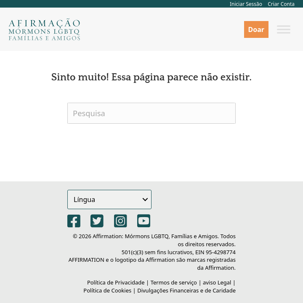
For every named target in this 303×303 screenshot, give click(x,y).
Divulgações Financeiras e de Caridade (186, 290)
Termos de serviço (174, 282)
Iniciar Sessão (246, 4)
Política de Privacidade (116, 282)
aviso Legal (217, 282)
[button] (145, 199)
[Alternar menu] (283, 29)
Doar (256, 29)
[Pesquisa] (151, 113)
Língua (84, 199)
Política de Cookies (107, 290)
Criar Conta (281, 4)
